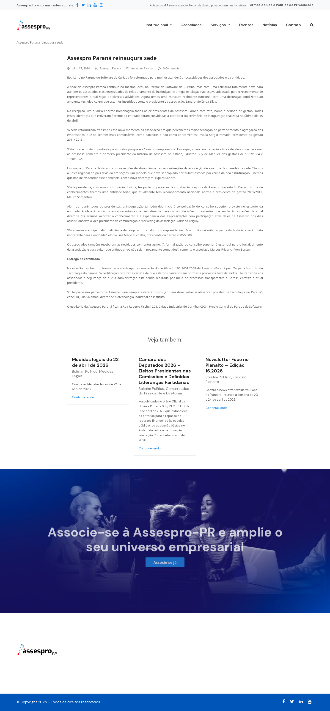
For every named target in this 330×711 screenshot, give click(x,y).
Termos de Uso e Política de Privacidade (281, 5)
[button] (312, 25)
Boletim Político (85, 371)
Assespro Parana (110, 68)
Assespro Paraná (142, 68)
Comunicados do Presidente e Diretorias (164, 391)
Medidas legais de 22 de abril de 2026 (95, 362)
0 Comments (171, 68)
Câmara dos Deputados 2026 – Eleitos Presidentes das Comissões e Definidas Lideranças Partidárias (165, 370)
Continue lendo (83, 397)
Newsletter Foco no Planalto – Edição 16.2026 (227, 365)
